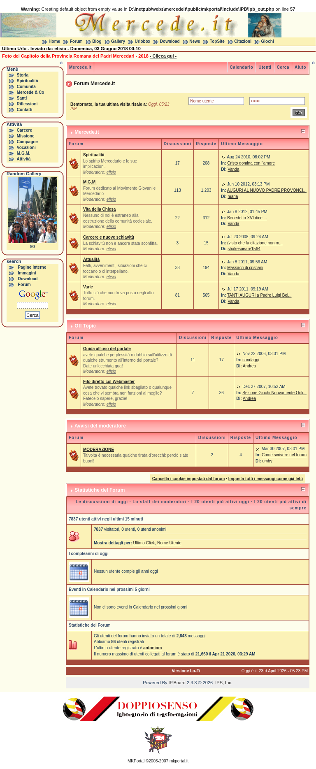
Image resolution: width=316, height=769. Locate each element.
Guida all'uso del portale (107, 348)
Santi (22, 98)
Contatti (25, 109)
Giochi (267, 41)
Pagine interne (32, 267)
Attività (23, 159)
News (194, 41)
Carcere (24, 130)
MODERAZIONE (98, 449)
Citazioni (242, 41)
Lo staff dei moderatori (159, 502)
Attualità (91, 259)
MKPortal (136, 761)
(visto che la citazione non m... (255, 243)
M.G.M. (23, 153)
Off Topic (85, 326)
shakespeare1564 (244, 248)
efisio (111, 172)
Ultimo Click (144, 543)
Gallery (118, 41)
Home (54, 41)
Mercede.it (80, 67)
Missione (26, 136)
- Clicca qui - (163, 55)
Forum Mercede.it (94, 83)
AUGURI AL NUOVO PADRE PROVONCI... (267, 190)
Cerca (283, 67)
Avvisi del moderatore (100, 426)
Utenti (264, 67)
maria (233, 196)
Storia (22, 75)
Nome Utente (169, 543)
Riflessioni (27, 104)
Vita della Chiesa (99, 209)
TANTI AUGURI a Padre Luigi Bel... (259, 295)
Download (170, 41)
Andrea (249, 366)
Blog (96, 41)
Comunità (26, 86)
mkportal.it (179, 761)
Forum (76, 41)
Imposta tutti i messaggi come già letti (265, 478)
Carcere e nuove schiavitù (108, 237)
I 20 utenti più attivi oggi (220, 502)
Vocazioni (26, 147)
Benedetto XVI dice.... (247, 218)
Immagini (27, 273)
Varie (88, 287)
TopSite (217, 41)
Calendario (241, 67)
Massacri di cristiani (245, 267)
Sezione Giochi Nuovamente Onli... (274, 392)
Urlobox (143, 41)
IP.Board (177, 682)
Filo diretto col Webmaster (109, 381)
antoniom (152, 648)
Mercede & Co (30, 92)
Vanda (233, 169)
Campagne (27, 141)
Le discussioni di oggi (102, 502)
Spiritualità (27, 81)
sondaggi (250, 360)
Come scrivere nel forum (284, 455)
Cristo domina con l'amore (251, 163)
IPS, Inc (223, 682)
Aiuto (300, 67)
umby (267, 461)
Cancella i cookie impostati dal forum (188, 478)
